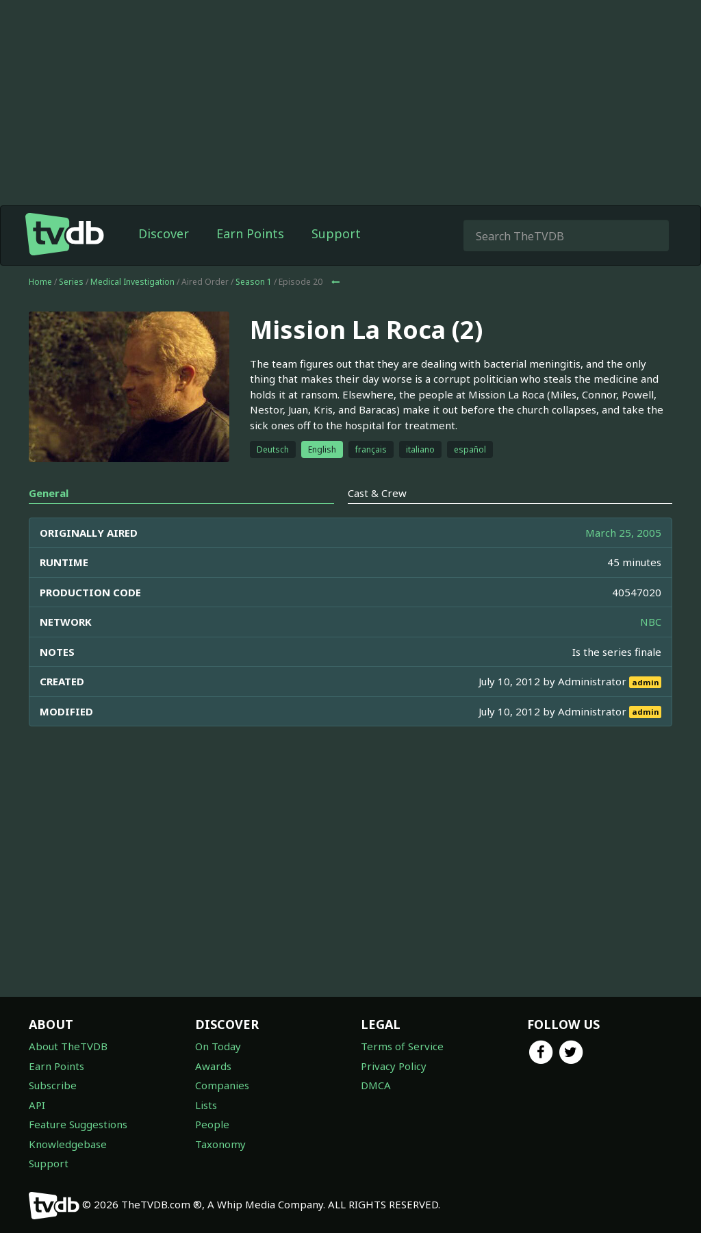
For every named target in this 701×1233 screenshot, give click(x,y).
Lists (206, 1105)
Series (71, 282)
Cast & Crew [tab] (377, 493)
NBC (650, 621)
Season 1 (253, 282)
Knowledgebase (68, 1144)
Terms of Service (402, 1046)
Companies (222, 1085)
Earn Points (250, 233)
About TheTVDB (68, 1046)
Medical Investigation (132, 282)
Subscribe (53, 1085)
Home (40, 282)
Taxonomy (220, 1144)
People (212, 1124)
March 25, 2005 (623, 532)
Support (336, 233)
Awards (213, 1066)
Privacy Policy (393, 1066)
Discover (163, 233)
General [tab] (48, 493)
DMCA (376, 1085)
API (37, 1105)
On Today (218, 1046)
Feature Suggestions (78, 1124)
